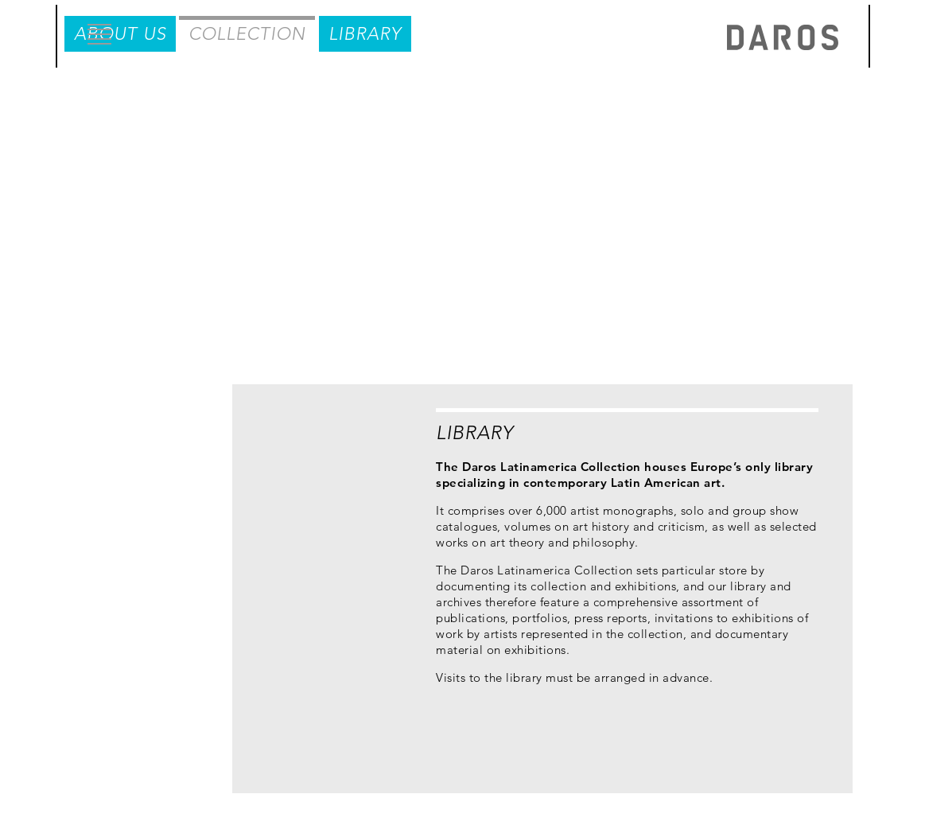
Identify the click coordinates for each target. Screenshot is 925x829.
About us (146, 90)
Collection (282, 90)
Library (408, 90)
